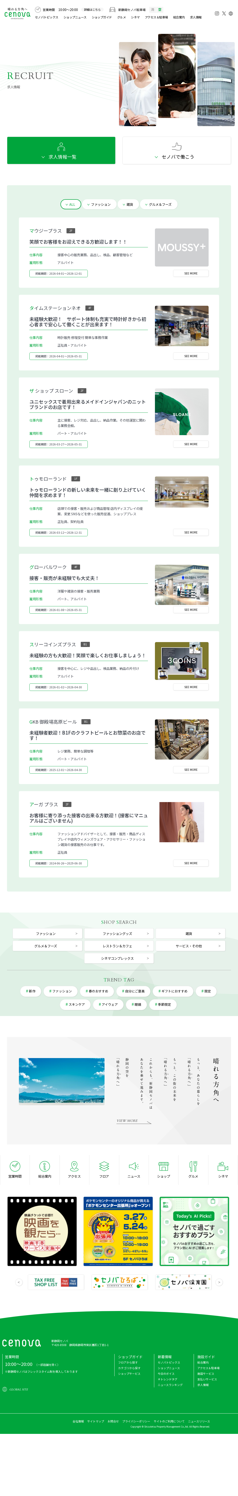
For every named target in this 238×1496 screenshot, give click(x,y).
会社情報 (78, 1421)
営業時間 (14, 1176)
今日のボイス (166, 1373)
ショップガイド (102, 17)
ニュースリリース (199, 1421)
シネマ (135, 17)
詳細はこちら (92, 9)
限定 (207, 991)
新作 (32, 991)
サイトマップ (95, 1421)
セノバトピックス (46, 17)
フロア (104, 1176)
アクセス (74, 1176)
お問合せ (113, 1421)
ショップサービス (129, 1373)
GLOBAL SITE (18, 1389)
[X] (224, 12)
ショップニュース (75, 17)
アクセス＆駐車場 (156, 17)
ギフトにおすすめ (174, 991)
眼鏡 (138, 1004)
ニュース (133, 1176)
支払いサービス (207, 1379)
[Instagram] (217, 13)
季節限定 (164, 1004)
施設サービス (205, 1373)
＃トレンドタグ (167, 1379)
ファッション (101, 204)
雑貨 (129, 204)
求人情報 (196, 17)
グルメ (121, 17)
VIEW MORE (126, 1121)
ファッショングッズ (117, 933)
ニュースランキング (170, 1385)
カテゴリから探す (129, 1368)
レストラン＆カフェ (117, 945)
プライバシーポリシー (136, 1421)
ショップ (163, 1176)
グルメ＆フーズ (160, 204)
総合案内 (179, 17)
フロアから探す (128, 1362)
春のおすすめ (98, 991)
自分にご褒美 (135, 991)
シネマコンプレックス (117, 958)
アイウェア (110, 1004)
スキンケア (77, 1004)
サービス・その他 (189, 945)
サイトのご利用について (169, 1421)
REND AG (119, 980)
